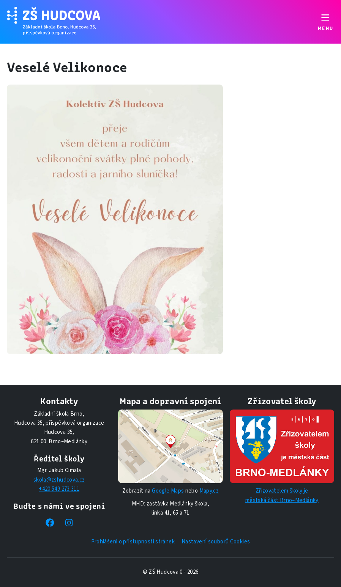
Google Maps (168, 491)
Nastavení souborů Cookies (216, 542)
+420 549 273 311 (59, 489)
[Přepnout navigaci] (325, 21)
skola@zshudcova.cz (59, 480)
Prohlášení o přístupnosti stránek (133, 542)
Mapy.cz (209, 491)
